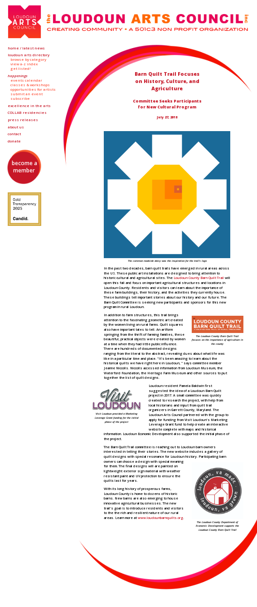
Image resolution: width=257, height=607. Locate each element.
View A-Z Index (24, 64)
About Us (16, 127)
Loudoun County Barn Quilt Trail (199, 277)
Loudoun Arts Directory (28, 55)
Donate (14, 141)
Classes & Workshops (30, 85)
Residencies (27, 112)
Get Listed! (20, 68)
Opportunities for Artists (33, 89)
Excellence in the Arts (29, 105)
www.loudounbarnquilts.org (160, 517)
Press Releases (23, 119)
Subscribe (20, 98)
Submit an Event (26, 94)
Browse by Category (28, 59)
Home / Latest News (26, 48)
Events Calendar (26, 80)
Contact (14, 134)
